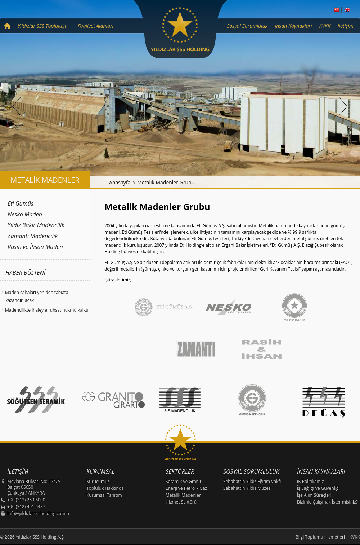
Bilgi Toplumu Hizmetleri (320, 537)
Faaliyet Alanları (95, 25)
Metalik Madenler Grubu (165, 182)
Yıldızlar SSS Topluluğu (43, 25)
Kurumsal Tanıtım (104, 495)
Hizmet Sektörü (181, 502)
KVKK (324, 25)
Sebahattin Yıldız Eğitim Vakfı (252, 481)
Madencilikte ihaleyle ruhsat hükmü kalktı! (47, 310)
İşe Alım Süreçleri (314, 495)
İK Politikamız (310, 481)
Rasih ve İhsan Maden (35, 247)
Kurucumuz (97, 481)
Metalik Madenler (183, 495)
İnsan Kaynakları (293, 25)
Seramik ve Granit (183, 481)
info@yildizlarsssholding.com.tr (38, 513)
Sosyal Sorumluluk (247, 25)
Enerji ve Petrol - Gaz (186, 488)
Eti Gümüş (20, 203)
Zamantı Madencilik (33, 236)
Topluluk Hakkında (105, 488)
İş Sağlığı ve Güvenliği (318, 488)
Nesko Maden (25, 214)
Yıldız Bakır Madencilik (36, 225)
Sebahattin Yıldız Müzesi (247, 488)
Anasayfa (119, 182)
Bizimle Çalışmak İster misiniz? (327, 502)
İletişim (346, 25)
